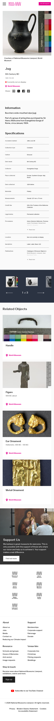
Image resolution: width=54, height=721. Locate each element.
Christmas (32, 654)
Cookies (43, 709)
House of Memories (10, 654)
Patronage (32, 633)
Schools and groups (11, 651)
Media (5, 633)
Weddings (32, 660)
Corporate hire (33, 651)
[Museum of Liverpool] (15, 574)
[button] (12, 282)
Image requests (9, 660)
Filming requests (34, 657)
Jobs (5, 630)
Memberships (33, 627)
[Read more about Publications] (38, 255)
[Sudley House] (39, 596)
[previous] (9, 292)
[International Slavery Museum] (15, 585)
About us (6, 627)
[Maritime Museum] (39, 585)
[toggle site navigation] (4, 4)
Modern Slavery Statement (27, 709)
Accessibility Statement (27, 711)
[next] (40, 292)
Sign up (9, 680)
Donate (30, 636)
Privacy (12, 709)
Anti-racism (7, 657)
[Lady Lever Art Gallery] (15, 606)
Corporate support (35, 630)
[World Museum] (39, 574)
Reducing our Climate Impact (14, 639)
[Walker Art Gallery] (15, 596)
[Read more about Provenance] (38, 225)
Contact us (7, 636)
